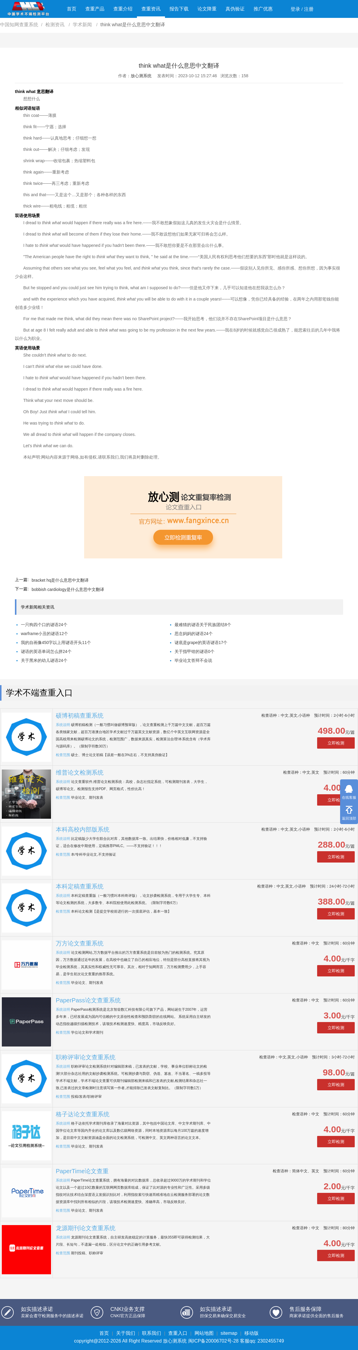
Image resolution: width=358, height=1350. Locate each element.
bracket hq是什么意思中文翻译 (60, 580)
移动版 (251, 1333)
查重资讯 (151, 8)
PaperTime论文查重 (82, 1171)
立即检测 (336, 743)
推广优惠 (263, 8)
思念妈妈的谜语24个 (194, 633)
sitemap (228, 1333)
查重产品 (94, 8)
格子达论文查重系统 (82, 1114)
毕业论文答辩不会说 (193, 660)
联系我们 (151, 1333)
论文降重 (207, 8)
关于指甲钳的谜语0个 (195, 651)
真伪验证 (235, 8)
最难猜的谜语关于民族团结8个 (203, 624)
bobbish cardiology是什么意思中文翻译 (68, 589)
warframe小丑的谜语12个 (44, 633)
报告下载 (179, 8)
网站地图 (204, 1333)
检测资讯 (55, 24)
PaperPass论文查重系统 (88, 1000)
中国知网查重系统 (19, 24)
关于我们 (125, 1333)
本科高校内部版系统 (82, 829)
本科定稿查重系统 (80, 886)
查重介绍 (122, 8)
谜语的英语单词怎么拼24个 (46, 651)
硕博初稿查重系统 (80, 715)
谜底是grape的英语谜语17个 (201, 642)
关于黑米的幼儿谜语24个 (44, 660)
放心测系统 (141, 75)
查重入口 (177, 1333)
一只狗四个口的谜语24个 (44, 624)
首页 (71, 8)
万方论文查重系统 (80, 943)
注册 (309, 9)
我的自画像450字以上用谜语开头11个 (56, 642)
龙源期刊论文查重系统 (85, 1228)
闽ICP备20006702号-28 (213, 1340)
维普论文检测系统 (80, 772)
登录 (295, 9)
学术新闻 (83, 24)
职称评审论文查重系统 (85, 1057)
